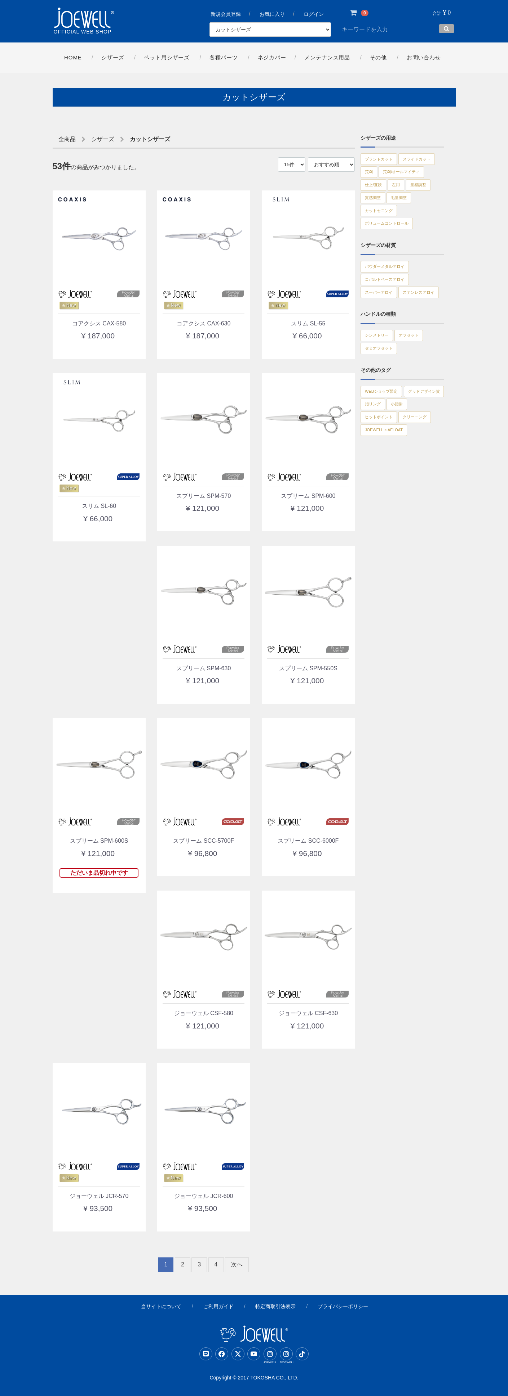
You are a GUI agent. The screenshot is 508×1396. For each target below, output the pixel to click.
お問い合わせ (424, 57)
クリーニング (381, 520)
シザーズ (112, 57)
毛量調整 (376, 240)
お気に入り (272, 14)
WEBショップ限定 (387, 457)
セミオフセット (383, 411)
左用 (405, 208)
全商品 (67, 139)
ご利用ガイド (218, 1306)
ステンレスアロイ (386, 349)
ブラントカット (383, 160)
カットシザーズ (150, 139)
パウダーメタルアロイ (391, 302)
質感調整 (409, 224)
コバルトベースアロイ (391, 317)
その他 (379, 57)
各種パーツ (223, 57)
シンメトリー (381, 395)
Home (72, 57)
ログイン (314, 14)
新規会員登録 (226, 14)
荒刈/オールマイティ (389, 192)
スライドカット (383, 176)
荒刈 (419, 176)
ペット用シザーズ (166, 57)
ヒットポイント (383, 505)
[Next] (237, 1264)
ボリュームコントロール (393, 255)
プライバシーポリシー (343, 1306)
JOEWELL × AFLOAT (390, 536)
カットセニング (416, 240)
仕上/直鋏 (377, 208)
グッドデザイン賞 (386, 473)
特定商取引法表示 (275, 1306)
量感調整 (376, 224)
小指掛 (406, 489)
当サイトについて (161, 1306)
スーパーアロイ (383, 333)
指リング (376, 489)
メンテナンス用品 (327, 57)
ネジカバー (272, 57)
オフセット (421, 395)
